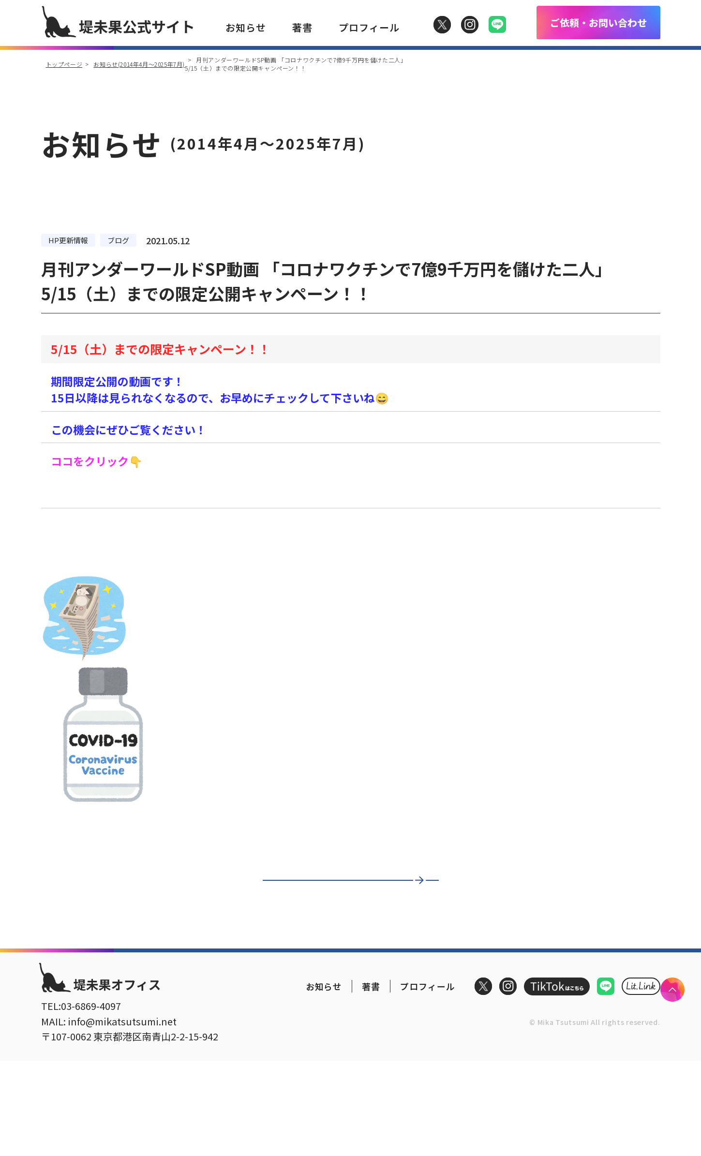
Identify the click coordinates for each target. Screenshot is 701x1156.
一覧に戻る (341, 893)
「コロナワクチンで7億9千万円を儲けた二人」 (169, 494)
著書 (302, 27)
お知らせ (245, 27)
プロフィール (369, 27)
